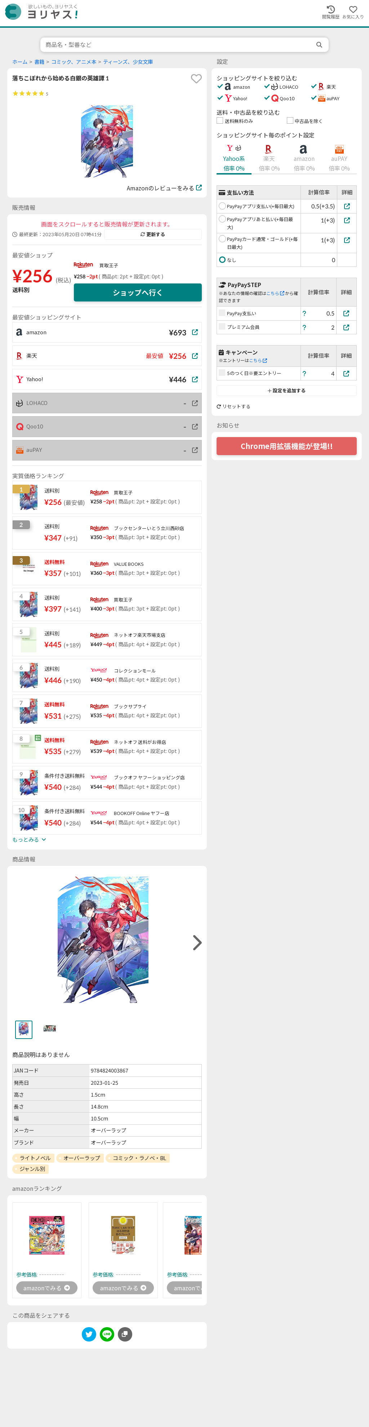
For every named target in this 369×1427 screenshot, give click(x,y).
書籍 (39, 62)
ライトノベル (35, 1158)
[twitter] (89, 1335)
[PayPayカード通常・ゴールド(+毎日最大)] (347, 240)
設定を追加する (287, 390)
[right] (196, 943)
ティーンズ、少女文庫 (128, 62)
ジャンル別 (32, 1169)
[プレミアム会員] (346, 327)
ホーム (19, 62)
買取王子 (108, 265)
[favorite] (196, 78)
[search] (320, 45)
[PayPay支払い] (346, 313)
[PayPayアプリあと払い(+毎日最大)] (347, 220)
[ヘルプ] (304, 313)
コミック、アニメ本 (73, 62)
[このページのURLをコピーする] (125, 1334)
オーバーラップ (81, 1158)
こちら (275, 293)
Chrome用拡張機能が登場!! (287, 446)
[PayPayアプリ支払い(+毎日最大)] (347, 206)
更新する (153, 234)
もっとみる (29, 839)
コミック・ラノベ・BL (139, 1158)
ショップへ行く (138, 292)
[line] (107, 1335)
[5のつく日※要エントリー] (346, 373)
